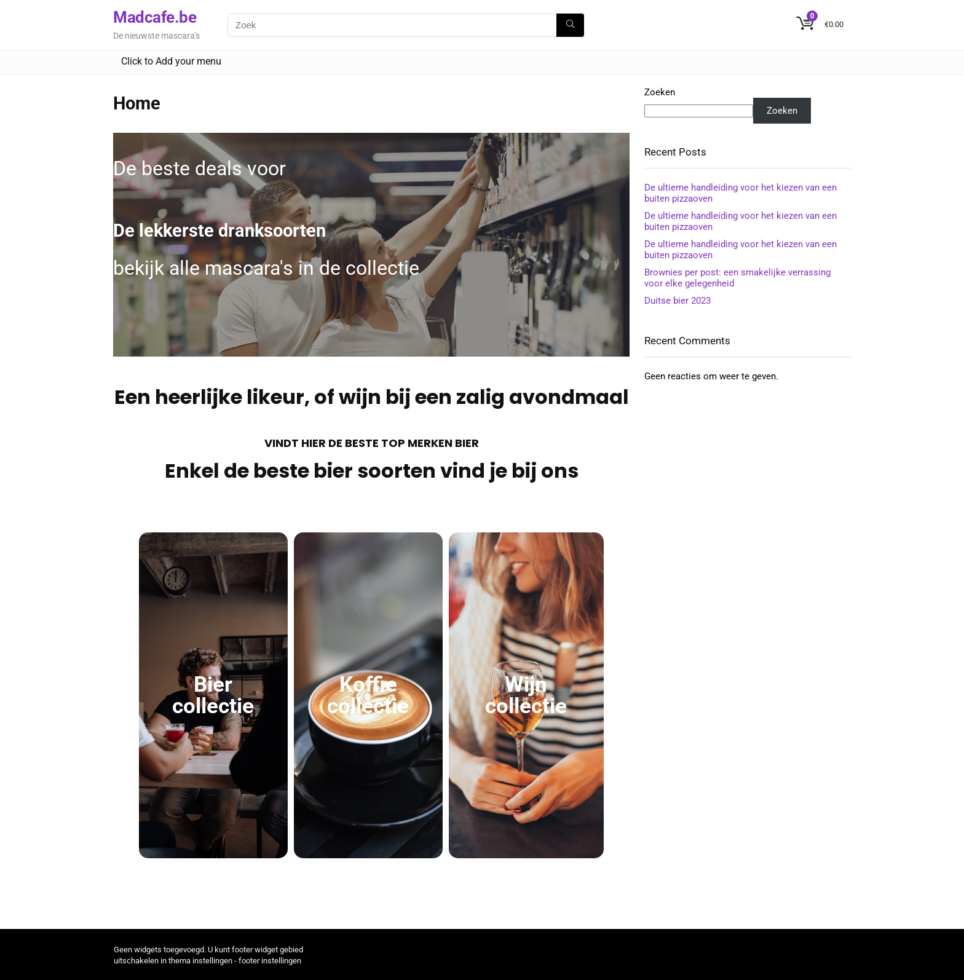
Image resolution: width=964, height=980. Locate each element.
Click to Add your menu (171, 61)
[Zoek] (570, 25)
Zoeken (659, 92)
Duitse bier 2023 (677, 300)
